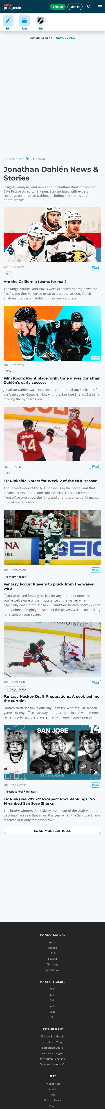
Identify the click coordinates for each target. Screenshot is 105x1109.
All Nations (52, 970)
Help (53, 1095)
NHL (52, 989)
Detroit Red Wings (53, 1042)
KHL (52, 995)
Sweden (53, 942)
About (52, 1089)
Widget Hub (52, 1084)
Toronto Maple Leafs (52, 1064)
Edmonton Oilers (52, 1048)
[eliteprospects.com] (12, 7)
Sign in (75, 6)
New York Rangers (52, 1053)
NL (52, 1017)
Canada (52, 948)
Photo (52, 1106)
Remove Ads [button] (65, 37)
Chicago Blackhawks (52, 1036)
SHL (52, 1000)
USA (52, 953)
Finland (52, 959)
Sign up (58, 6)
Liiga (52, 1012)
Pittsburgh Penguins (52, 1059)
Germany (52, 964)
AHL (52, 1006)
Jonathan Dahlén (16, 159)
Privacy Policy (52, 1100)
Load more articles (52, 831)
